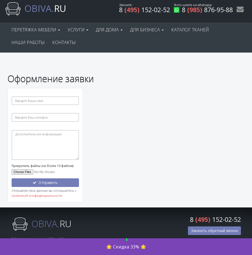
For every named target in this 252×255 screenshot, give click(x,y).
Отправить (45, 182)
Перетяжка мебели (35, 30)
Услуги (78, 30)
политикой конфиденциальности (37, 196)
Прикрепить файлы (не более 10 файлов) (42, 166)
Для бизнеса (147, 30)
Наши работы (28, 42)
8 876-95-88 (203, 10)
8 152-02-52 (144, 10)
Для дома (109, 30)
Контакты (64, 42)
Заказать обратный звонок (214, 230)
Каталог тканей (190, 30)
